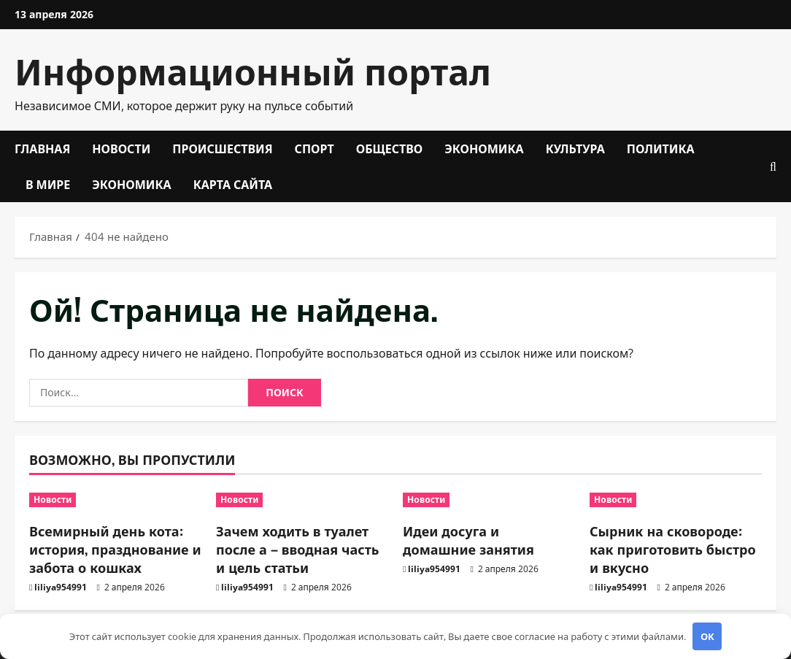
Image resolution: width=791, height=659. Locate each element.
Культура (575, 148)
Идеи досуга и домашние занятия (468, 539)
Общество (389, 148)
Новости (121, 148)
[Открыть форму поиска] (773, 167)
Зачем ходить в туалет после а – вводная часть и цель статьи (297, 549)
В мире (48, 184)
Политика (661, 148)
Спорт (314, 148)
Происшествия (222, 148)
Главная (42, 148)
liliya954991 (60, 587)
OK (707, 636)
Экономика (483, 148)
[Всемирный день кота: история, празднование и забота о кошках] (115, 500)
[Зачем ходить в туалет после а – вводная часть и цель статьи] (302, 500)
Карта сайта (233, 184)
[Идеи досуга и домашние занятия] (489, 500)
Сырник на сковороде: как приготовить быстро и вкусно (673, 549)
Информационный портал (253, 70)
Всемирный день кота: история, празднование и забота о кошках (115, 549)
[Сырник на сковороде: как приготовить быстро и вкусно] (676, 500)
